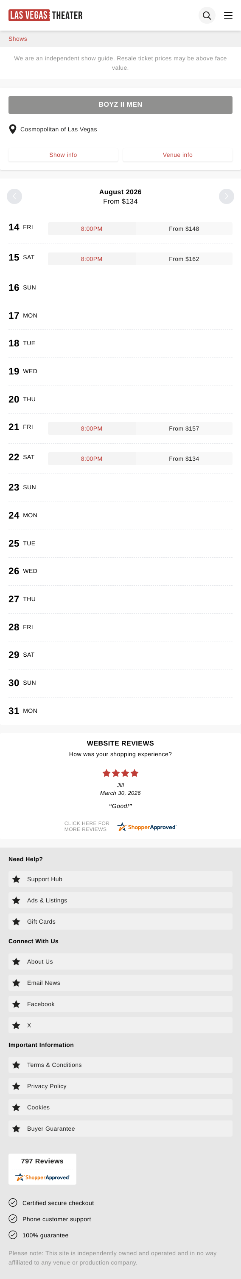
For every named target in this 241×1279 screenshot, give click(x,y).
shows (17, 38)
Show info (63, 154)
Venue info (178, 154)
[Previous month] (14, 196)
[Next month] (226, 196)
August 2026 (120, 197)
